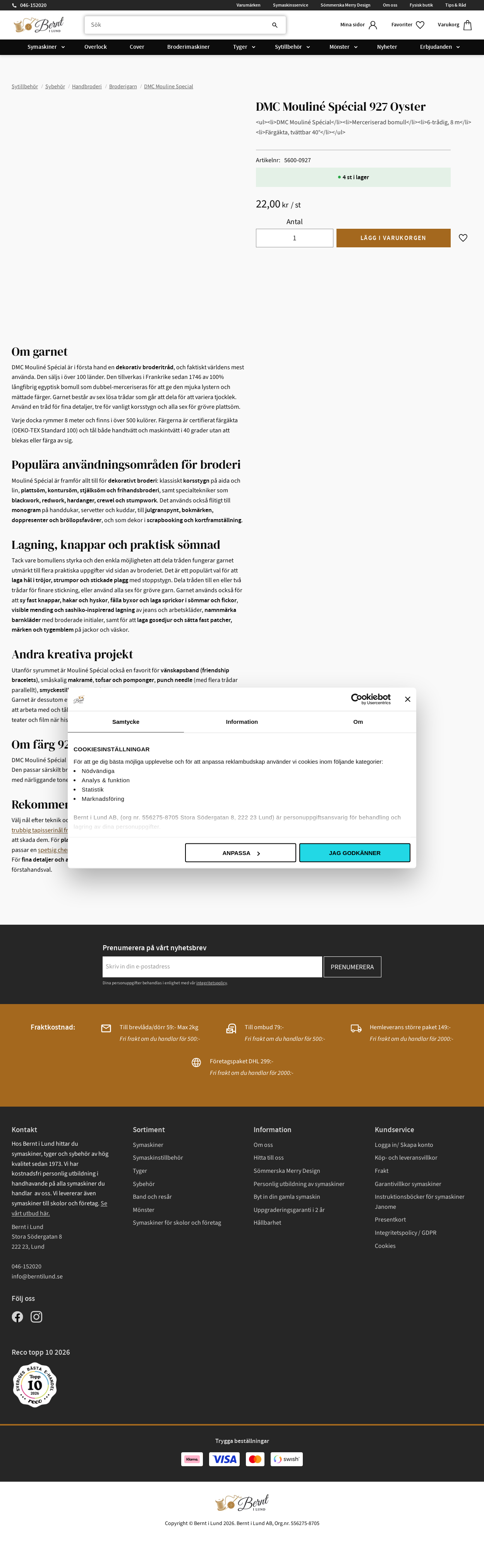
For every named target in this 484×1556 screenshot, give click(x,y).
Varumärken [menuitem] (249, 5)
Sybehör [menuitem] (144, 1184)
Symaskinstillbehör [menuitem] (158, 1157)
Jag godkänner (355, 853)
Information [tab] (242, 721)
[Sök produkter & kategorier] (185, 25)
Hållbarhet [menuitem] (267, 1222)
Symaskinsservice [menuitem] (290, 5)
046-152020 (33, 5)
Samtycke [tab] (125, 721)
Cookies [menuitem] (385, 1246)
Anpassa (240, 853)
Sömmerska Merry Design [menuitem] (346, 5)
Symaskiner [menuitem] (42, 47)
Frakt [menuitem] (381, 1171)
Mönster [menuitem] (340, 47)
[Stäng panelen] (407, 699)
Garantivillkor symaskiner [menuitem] (408, 1184)
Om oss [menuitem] (390, 5)
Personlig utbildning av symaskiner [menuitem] (299, 1184)
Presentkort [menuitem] (390, 1219)
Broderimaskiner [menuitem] (188, 47)
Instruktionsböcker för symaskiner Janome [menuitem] (420, 1202)
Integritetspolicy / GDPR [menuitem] (405, 1233)
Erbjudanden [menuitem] (436, 47)
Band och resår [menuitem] (152, 1197)
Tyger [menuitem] (240, 47)
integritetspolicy (211, 983)
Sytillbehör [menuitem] (288, 47)
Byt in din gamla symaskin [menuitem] (287, 1197)
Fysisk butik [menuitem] (421, 5)
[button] (408, 24)
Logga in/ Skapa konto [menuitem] (404, 1145)
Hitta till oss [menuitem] (269, 1157)
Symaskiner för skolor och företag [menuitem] (177, 1222)
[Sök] (275, 25)
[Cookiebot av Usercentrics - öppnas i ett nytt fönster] (357, 699)
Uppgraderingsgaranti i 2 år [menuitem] (289, 1210)
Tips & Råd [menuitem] (455, 5)
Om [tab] (358, 721)
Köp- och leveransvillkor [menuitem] (406, 1157)
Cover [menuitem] (137, 47)
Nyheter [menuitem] (387, 47)
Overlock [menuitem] (95, 47)
